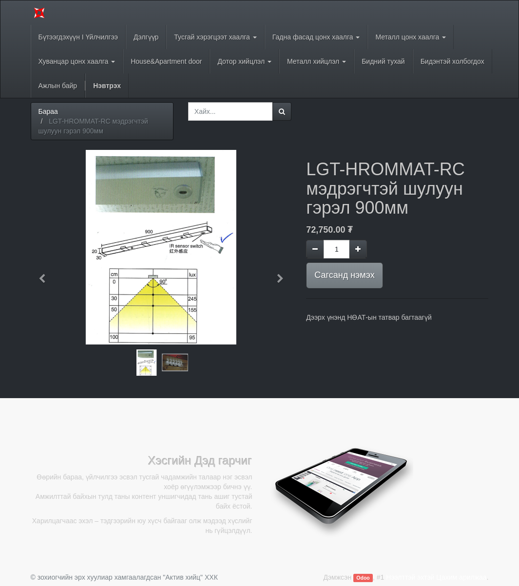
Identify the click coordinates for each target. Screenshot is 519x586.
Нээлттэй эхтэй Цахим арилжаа (436, 577)
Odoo (362, 578)
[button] (45, 274)
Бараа (48, 111)
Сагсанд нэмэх (344, 275)
